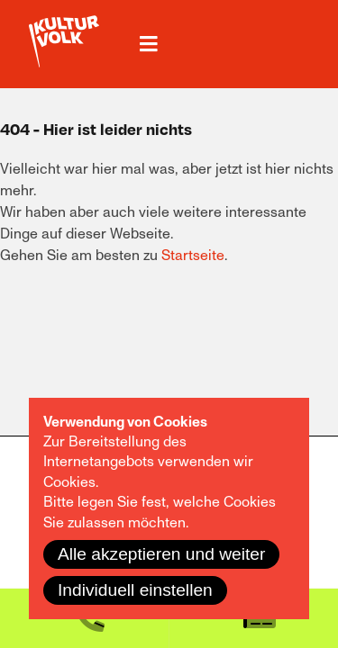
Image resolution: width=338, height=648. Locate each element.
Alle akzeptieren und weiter (161, 553)
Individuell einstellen (135, 589)
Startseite (192, 256)
